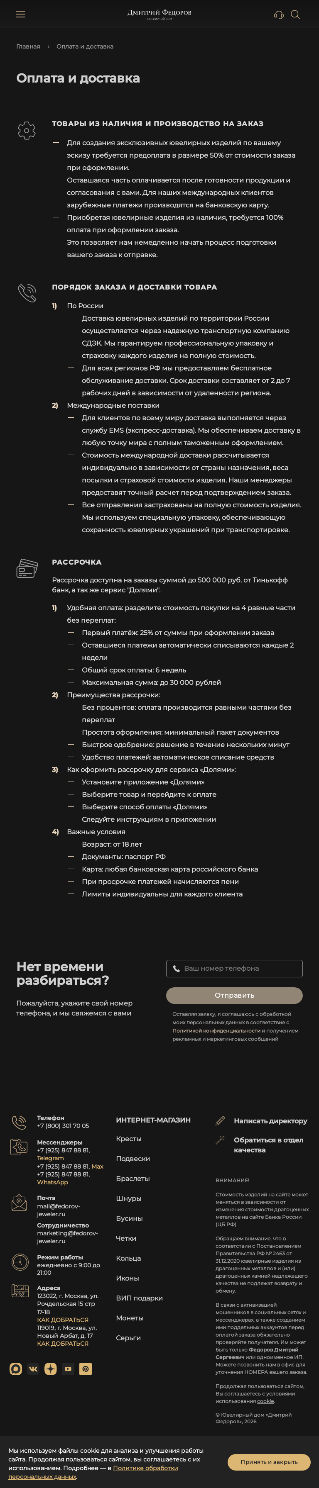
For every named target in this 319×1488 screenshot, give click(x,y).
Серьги (128, 1338)
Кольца (128, 1258)
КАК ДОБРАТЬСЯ (62, 1320)
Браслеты (133, 1179)
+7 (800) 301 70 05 (63, 1126)
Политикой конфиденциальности (216, 1031)
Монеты (130, 1318)
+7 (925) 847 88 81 (62, 1150)
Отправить (235, 995)
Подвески (133, 1159)
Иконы (127, 1278)
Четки (126, 1238)
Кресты (129, 1139)
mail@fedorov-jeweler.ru (58, 1210)
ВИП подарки (139, 1298)
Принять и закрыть (269, 1462)
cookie (265, 1401)
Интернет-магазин (153, 1120)
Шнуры (129, 1199)
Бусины (129, 1219)
